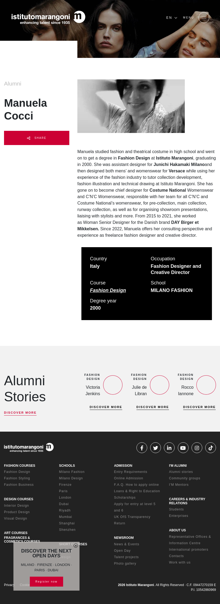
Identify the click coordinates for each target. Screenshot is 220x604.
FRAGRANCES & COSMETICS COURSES (22, 539)
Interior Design (16, 505)
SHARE (36, 138)
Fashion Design (108, 290)
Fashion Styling (17, 478)
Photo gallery (125, 563)
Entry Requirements (130, 472)
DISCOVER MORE (20, 412)
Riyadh (65, 510)
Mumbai (65, 517)
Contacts (176, 556)
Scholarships (125, 497)
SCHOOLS (67, 466)
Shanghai (67, 523)
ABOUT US (177, 530)
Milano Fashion (72, 472)
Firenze (65, 485)
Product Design (17, 512)
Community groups (184, 478)
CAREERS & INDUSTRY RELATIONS (187, 501)
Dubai (64, 504)
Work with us (179, 562)
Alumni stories (181, 472)
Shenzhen (67, 530)
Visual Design (15, 518)
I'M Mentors (179, 485)
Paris (63, 491)
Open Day (122, 551)
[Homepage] (48, 18)
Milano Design (71, 478)
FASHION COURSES (19, 466)
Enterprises (178, 516)
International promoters (188, 549)
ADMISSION (123, 466)
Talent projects (126, 557)
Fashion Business (19, 485)
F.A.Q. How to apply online (136, 485)
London (65, 497)
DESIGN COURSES (18, 499)
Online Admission (128, 478)
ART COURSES (15, 533)
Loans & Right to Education (137, 491)
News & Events (126, 544)
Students (176, 509)
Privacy (9, 585)
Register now (46, 581)
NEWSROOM (124, 538)
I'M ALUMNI (178, 466)
